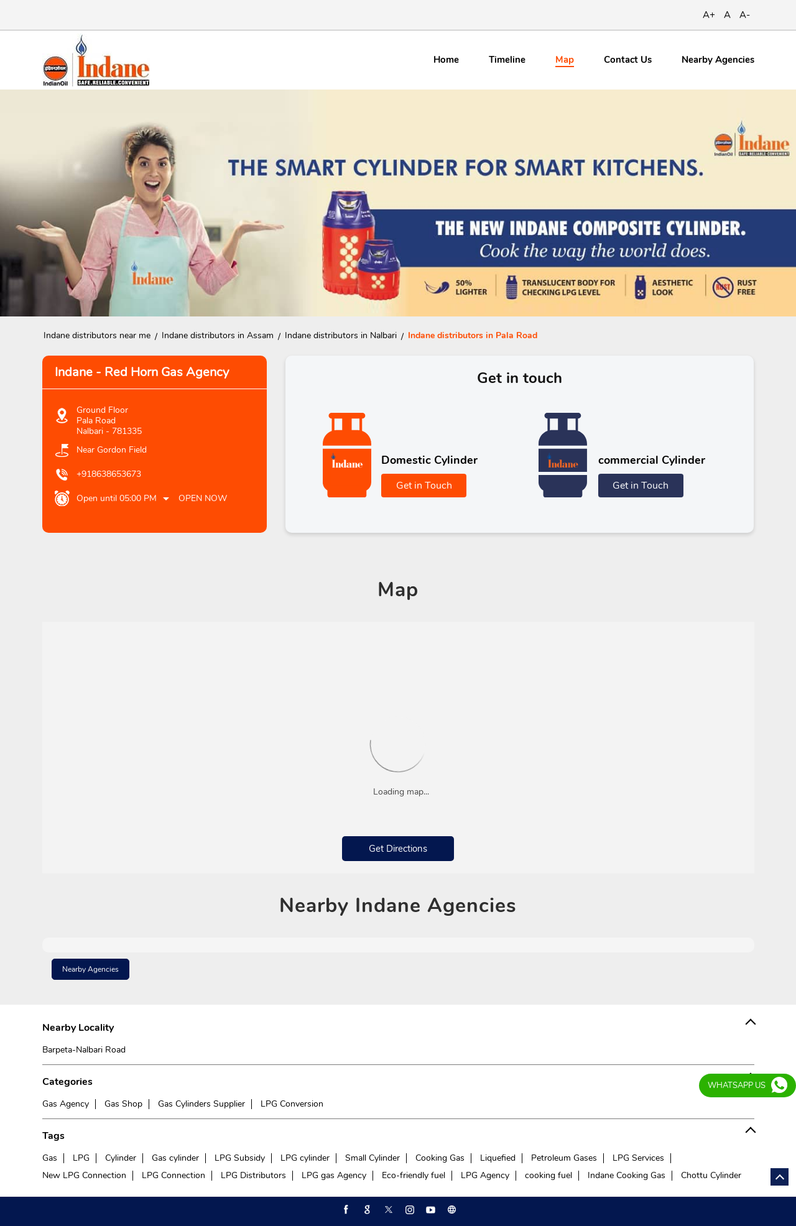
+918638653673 (108, 474)
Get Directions (398, 848)
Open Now (202, 498)
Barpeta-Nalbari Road (84, 1050)
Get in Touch (424, 485)
